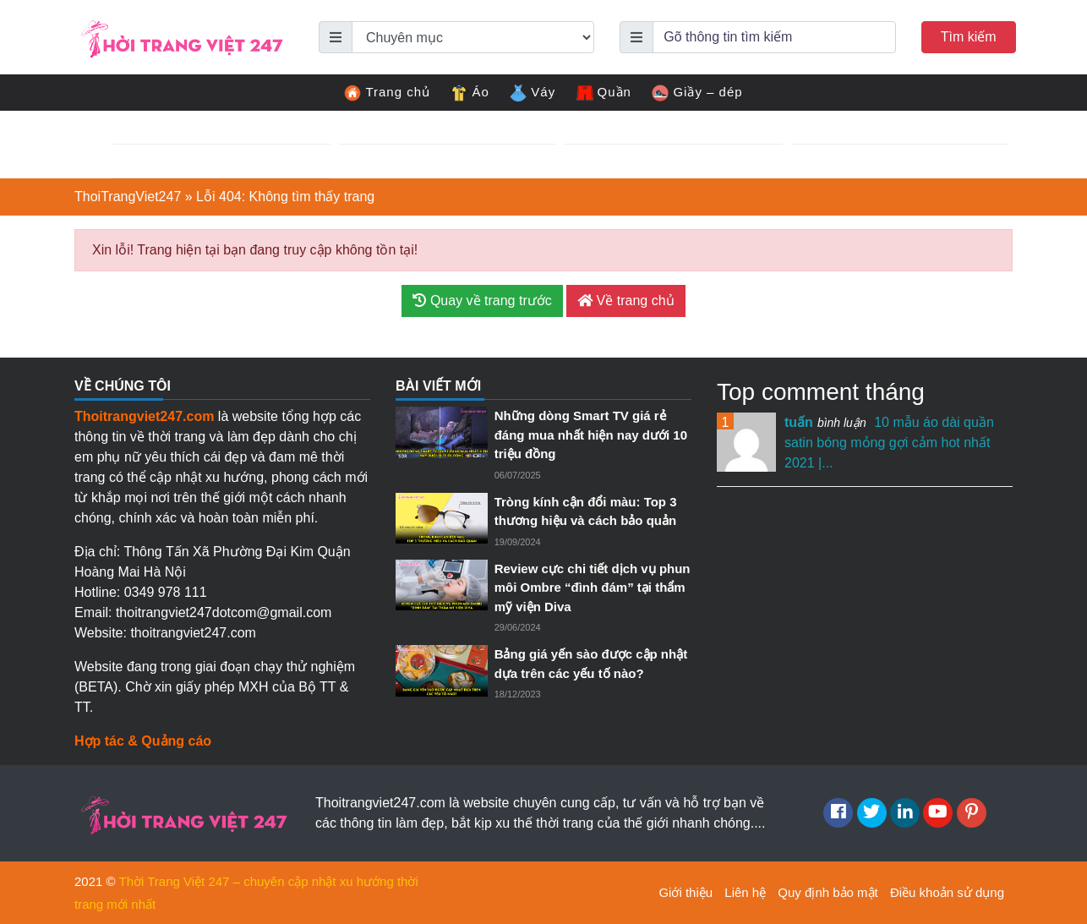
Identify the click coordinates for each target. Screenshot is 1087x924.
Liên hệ (745, 892)
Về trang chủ (625, 300)
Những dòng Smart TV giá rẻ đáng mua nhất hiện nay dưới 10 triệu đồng (590, 434)
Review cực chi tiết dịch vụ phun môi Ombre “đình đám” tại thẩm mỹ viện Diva (592, 587)
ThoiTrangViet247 (127, 196)
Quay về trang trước (481, 300)
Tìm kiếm (969, 37)
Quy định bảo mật (827, 892)
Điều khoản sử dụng (947, 892)
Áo (470, 93)
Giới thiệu (685, 892)
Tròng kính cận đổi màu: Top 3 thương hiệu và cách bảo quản (585, 511)
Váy (532, 93)
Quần (603, 93)
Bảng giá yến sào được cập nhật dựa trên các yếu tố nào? (591, 664)
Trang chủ (387, 93)
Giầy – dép (697, 93)
